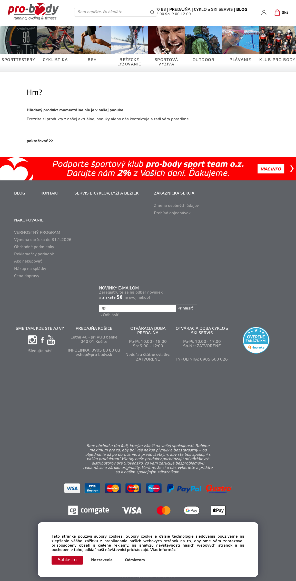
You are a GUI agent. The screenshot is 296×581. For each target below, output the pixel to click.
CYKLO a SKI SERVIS (213, 10)
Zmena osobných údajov (176, 206)
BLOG (19, 193)
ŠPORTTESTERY (18, 60)
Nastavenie (103, 560)
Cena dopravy (26, 276)
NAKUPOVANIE (29, 220)
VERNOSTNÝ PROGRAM (37, 233)
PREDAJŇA (180, 10)
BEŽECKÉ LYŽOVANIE (129, 62)
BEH (92, 60)
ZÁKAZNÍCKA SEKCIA (174, 193)
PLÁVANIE (240, 60)
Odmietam (136, 560)
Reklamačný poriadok (34, 254)
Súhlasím (68, 560)
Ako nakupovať (28, 261)
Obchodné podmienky (34, 247)
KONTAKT (50, 193)
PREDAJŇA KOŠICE (94, 328)
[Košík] (280, 13)
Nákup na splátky (30, 269)
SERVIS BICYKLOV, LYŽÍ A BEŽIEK (106, 193)
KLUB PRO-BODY (277, 60)
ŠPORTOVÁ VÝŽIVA (166, 62)
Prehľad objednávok (172, 213)
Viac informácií (163, 549)
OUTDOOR (203, 60)
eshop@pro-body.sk (94, 355)
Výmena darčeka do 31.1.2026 (43, 240)
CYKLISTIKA (55, 60)
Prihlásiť (185, 308)
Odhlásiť (111, 315)
